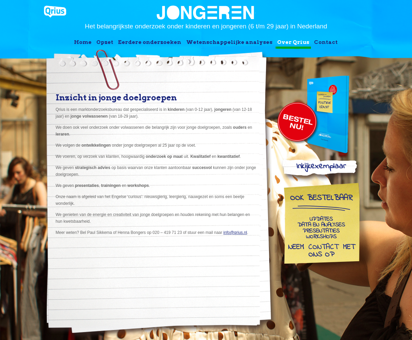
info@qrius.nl (235, 232)
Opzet (104, 42)
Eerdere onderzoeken (149, 42)
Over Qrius (293, 42)
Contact (326, 42)
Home (83, 42)
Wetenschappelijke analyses (229, 42)
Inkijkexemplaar (321, 167)
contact (323, 247)
